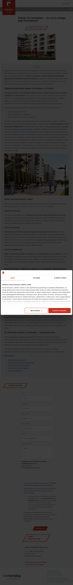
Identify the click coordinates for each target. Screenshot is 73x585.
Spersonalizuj (36, 310)
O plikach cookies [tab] (60, 278)
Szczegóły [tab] (36, 278)
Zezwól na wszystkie (59, 310)
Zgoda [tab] (13, 278)
